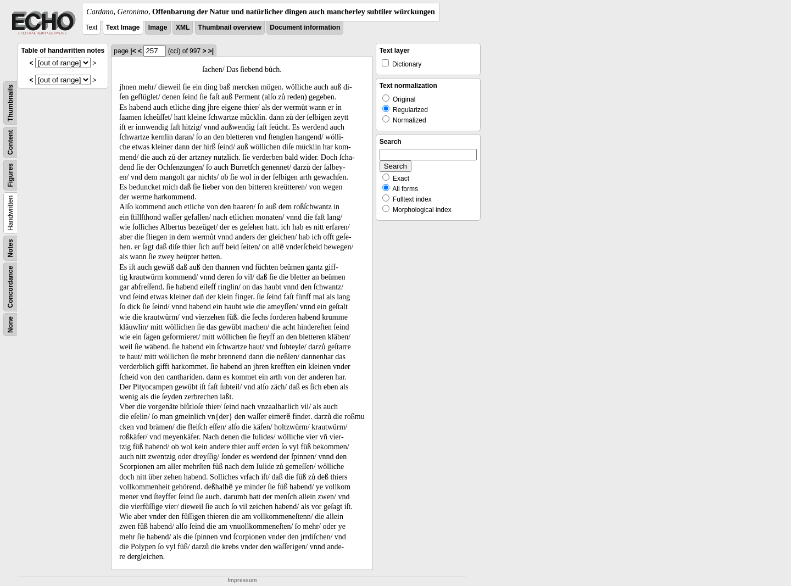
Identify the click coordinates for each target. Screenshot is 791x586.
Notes (10, 248)
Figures (10, 175)
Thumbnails (10, 103)
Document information (305, 27)
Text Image (123, 27)
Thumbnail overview (229, 27)
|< (133, 51)
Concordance (10, 287)
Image (158, 27)
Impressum (242, 580)
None (10, 324)
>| (211, 51)
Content (10, 142)
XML (183, 27)
